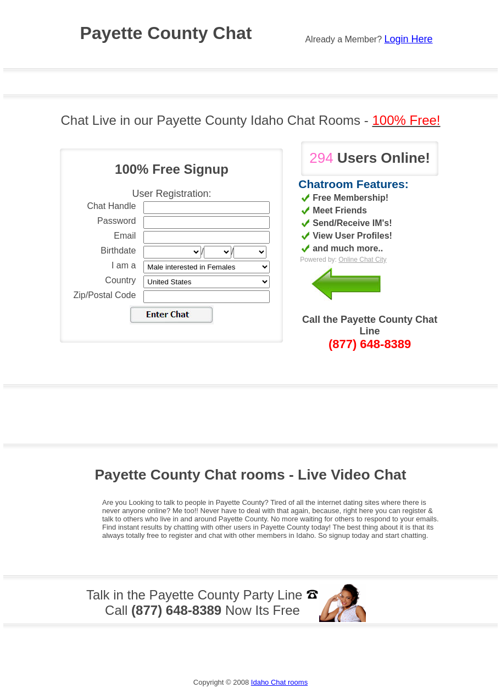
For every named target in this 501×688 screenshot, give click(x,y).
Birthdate (118, 250)
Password (116, 220)
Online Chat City (362, 259)
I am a (124, 265)
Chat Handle (111, 206)
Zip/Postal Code (105, 295)
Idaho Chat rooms (279, 682)
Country (120, 280)
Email (125, 235)
